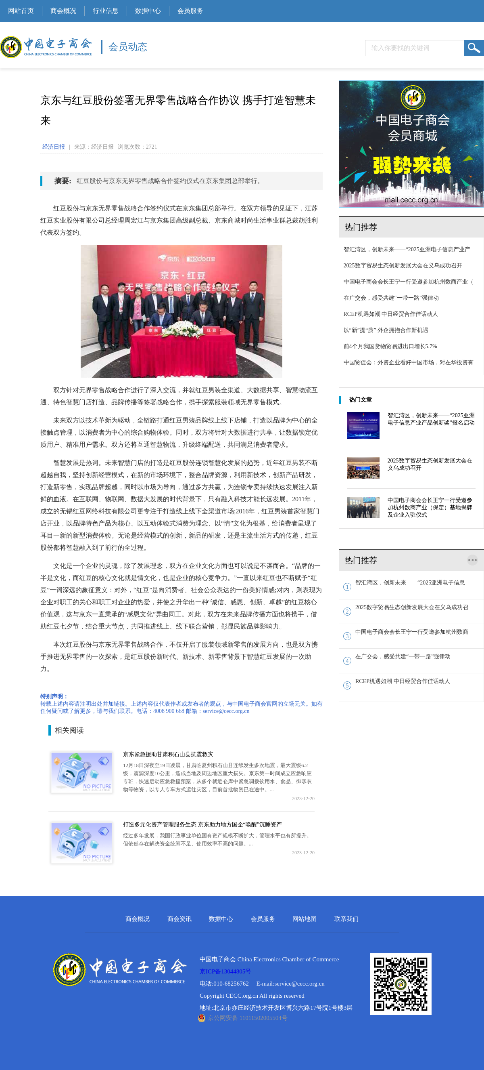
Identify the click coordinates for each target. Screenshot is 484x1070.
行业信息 (106, 10)
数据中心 (148, 10)
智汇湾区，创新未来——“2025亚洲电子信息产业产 (404, 249)
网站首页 (21, 10)
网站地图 (304, 919)
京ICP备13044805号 (225, 971)
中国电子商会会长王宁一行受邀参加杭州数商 (405, 634)
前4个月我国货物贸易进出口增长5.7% (388, 346)
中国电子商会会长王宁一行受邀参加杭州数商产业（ (406, 282)
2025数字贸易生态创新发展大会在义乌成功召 (405, 610)
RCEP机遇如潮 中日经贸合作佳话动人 (388, 314)
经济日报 (53, 147)
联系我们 (346, 919)
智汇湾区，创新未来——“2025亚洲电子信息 (404, 585)
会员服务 (190, 10)
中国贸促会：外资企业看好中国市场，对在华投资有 (406, 362)
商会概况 (63, 10)
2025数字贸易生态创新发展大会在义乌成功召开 (400, 266)
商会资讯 (179, 919)
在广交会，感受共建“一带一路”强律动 (389, 298)
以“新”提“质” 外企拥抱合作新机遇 (383, 330)
